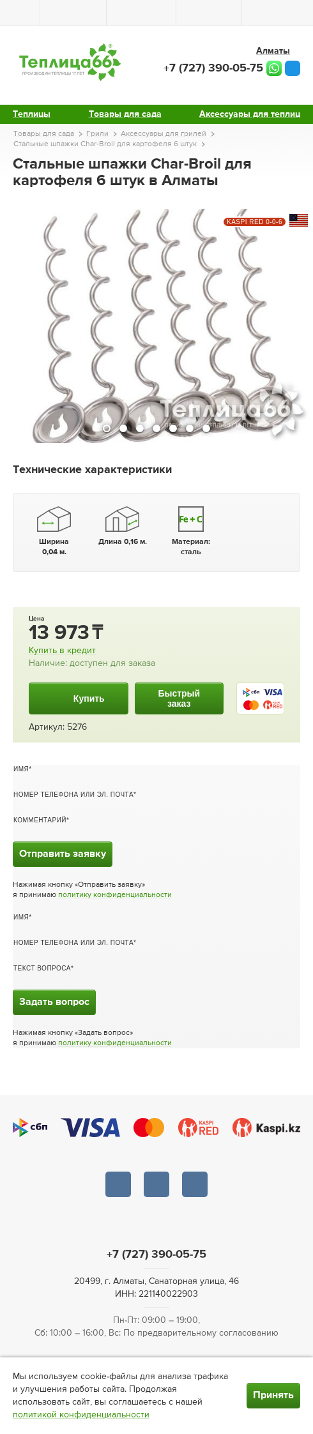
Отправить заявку (62, 854)
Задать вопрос (54, 1002)
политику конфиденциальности (115, 895)
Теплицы (31, 114)
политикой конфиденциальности (81, 1414)
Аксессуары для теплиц (249, 114)
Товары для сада (125, 114)
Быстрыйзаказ (179, 698)
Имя (21, 769)
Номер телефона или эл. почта (73, 794)
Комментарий (39, 820)
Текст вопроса (42, 968)
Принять (273, 1396)
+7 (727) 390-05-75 (213, 68)
